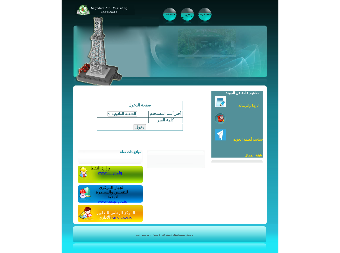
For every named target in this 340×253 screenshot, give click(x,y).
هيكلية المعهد (169, 14)
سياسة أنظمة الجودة (248, 139)
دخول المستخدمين (187, 15)
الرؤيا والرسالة (248, 105)
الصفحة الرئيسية (205, 14)
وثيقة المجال (254, 155)
